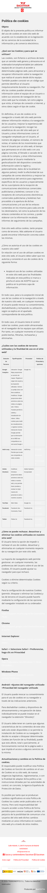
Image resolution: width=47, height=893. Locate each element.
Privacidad (38, 369)
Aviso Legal (6, 860)
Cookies (37, 475)
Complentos (38, 514)
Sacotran (40, 854)
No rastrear (38, 455)
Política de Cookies (38, 860)
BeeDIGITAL (40, 889)
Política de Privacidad (21, 860)
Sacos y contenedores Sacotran (19, 854)
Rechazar (38, 387)
